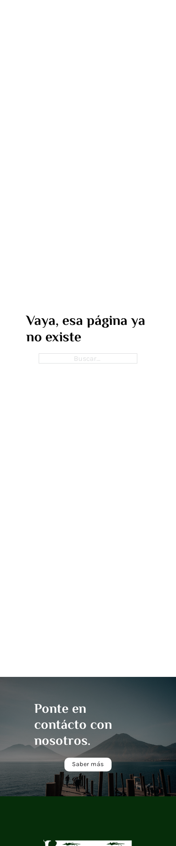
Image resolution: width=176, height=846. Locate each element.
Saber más (88, 764)
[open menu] (122, 18)
